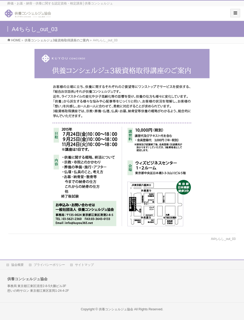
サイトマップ (84, 265)
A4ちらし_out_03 (223, 239)
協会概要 (17, 265)
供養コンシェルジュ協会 (116, 309)
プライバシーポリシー (49, 265)
